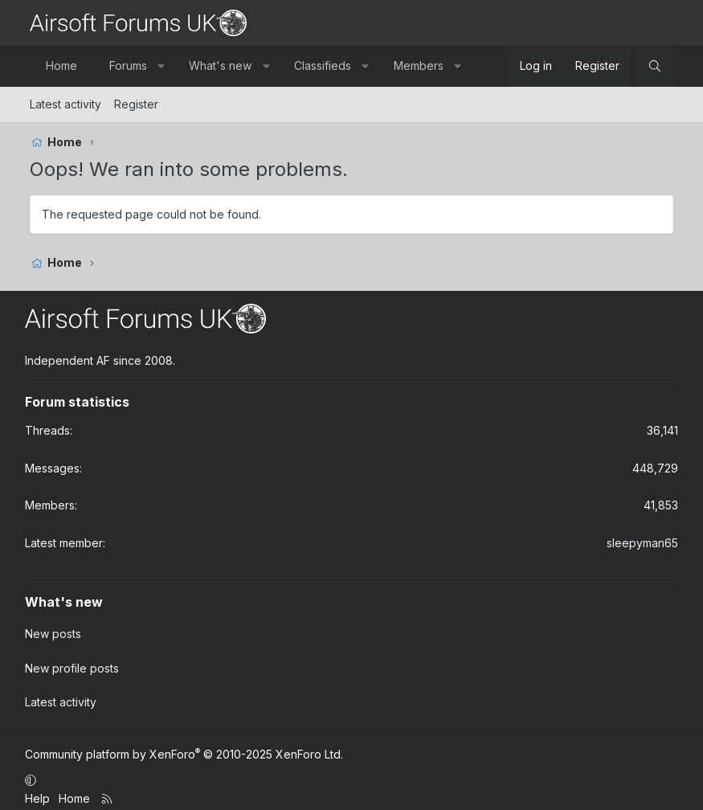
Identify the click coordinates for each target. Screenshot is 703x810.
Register (136, 104)
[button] (161, 66)
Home (61, 65)
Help (37, 793)
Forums (128, 65)
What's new (220, 65)
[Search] (654, 66)
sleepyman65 (642, 543)
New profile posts (72, 665)
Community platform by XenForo (184, 748)
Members (418, 65)
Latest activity (65, 104)
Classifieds (322, 65)
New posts (53, 633)
